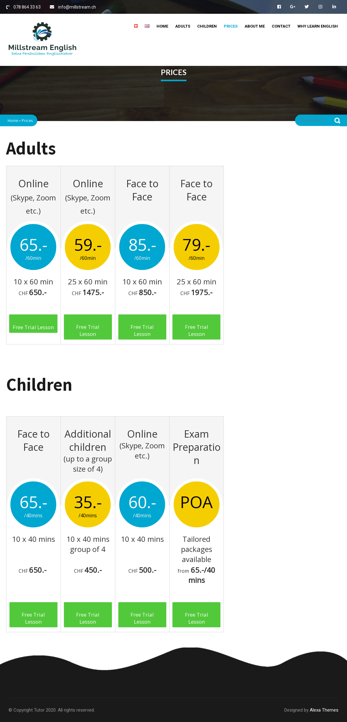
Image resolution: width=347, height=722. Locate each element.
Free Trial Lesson (33, 327)
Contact (281, 26)
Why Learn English (317, 26)
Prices (231, 26)
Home (162, 26)
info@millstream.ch (77, 7)
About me (255, 26)
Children (207, 26)
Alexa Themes (324, 710)
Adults (182, 26)
